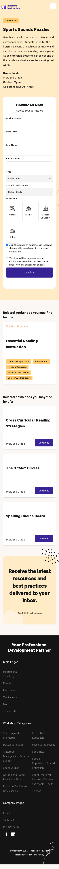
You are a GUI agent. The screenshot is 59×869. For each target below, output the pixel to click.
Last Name (11, 145)
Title (8, 172)
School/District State (17, 185)
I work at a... (12, 199)
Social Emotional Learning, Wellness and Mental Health (42, 780)
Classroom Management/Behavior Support (16, 757)
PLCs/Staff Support (14, 745)
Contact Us (9, 711)
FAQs (6, 813)
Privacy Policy (11, 827)
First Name (11, 132)
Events (7, 683)
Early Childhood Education (41, 736)
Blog (5, 704)
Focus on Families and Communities (15, 789)
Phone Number (13, 159)
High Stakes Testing (43, 745)
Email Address (13, 118)
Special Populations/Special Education (43, 764)
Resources (9, 690)
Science (36, 791)
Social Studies (11, 768)
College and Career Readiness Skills (14, 777)
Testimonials (10, 697)
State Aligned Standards (11, 736)
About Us (8, 820)
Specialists (38, 752)
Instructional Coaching (10, 674)
